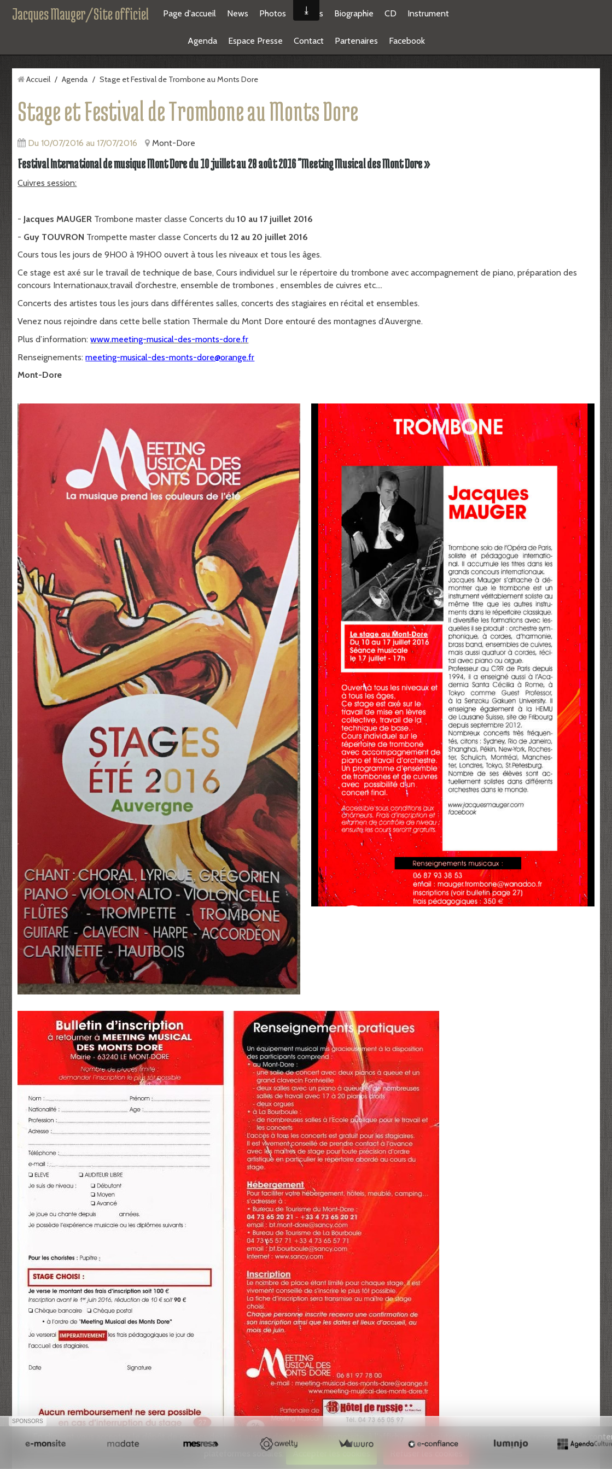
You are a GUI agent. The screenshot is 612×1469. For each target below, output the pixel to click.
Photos (272, 13)
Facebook (407, 41)
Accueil (38, 79)
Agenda (202, 41)
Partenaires (356, 41)
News (237, 13)
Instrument (428, 13)
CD (390, 13)
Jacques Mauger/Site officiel (80, 13)
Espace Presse (255, 41)
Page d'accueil (189, 13)
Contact (309, 41)
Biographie (354, 13)
